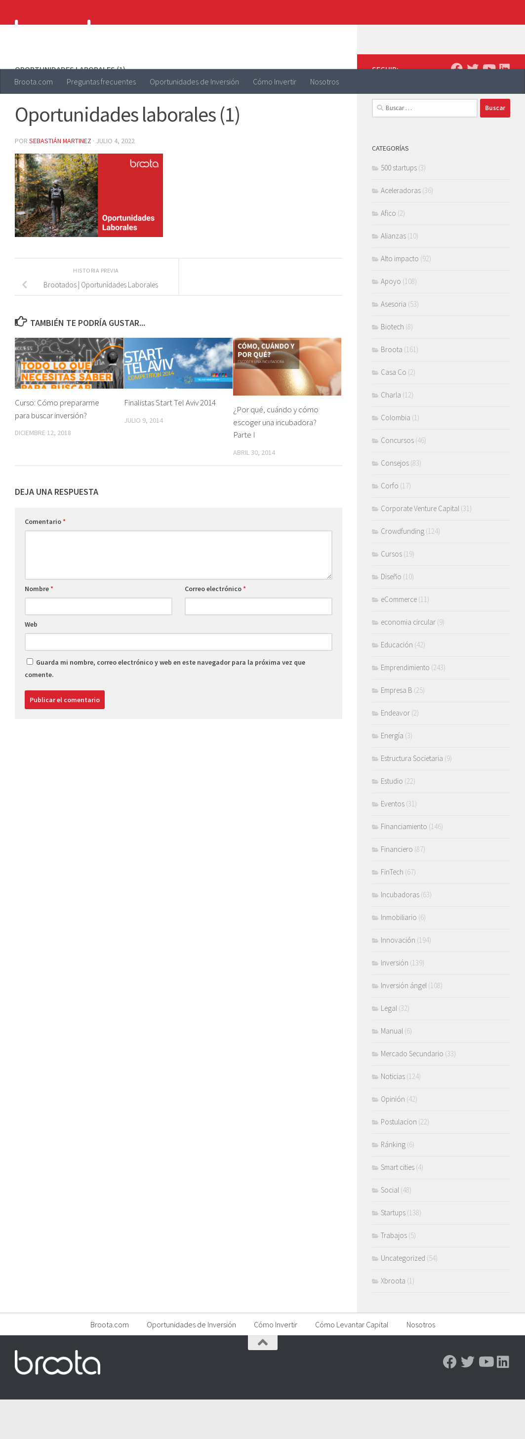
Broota (392, 389)
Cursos (391, 593)
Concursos (397, 479)
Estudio (392, 820)
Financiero (397, 888)
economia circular (408, 661)
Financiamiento (404, 866)
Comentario (45, 561)
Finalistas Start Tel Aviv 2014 (170, 442)
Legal (389, 1047)
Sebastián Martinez (60, 180)
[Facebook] (457, 108)
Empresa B (396, 729)
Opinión (393, 1138)
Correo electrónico (215, 628)
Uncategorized (403, 1297)
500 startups (399, 207)
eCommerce (399, 638)
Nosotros (324, 81)
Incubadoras (400, 934)
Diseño (391, 616)
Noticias (393, 1115)
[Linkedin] (504, 108)
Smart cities (397, 1206)
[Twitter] (473, 108)
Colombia (395, 457)
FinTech (392, 911)
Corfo (390, 525)
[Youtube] (488, 108)
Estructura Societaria (412, 797)
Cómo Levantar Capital (352, 1364)
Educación (397, 684)
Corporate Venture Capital (420, 548)
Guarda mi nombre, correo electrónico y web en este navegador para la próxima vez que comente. (165, 708)
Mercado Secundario (412, 1093)
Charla (391, 434)
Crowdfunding (402, 570)
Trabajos (394, 1274)
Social (390, 1229)
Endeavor (395, 752)
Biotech (392, 366)
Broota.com (33, 81)
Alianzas (393, 275)
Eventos (392, 843)
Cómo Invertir (274, 81)
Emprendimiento (405, 707)
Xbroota (393, 1320)
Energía (392, 775)
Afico (388, 252)
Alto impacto (400, 298)
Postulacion (399, 1161)
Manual (392, 1070)
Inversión (394, 1002)
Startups (393, 1252)
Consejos (395, 502)
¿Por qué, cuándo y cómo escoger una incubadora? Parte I (276, 461)
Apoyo (391, 320)
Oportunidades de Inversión (194, 81)
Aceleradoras (401, 230)
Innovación (398, 979)
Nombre (39, 628)
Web (31, 663)
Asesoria (393, 343)
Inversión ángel (404, 1025)
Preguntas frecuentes (101, 81)
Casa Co (393, 411)
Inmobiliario (399, 956)
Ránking (393, 1184)
